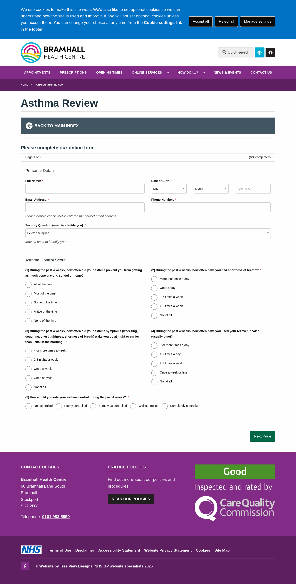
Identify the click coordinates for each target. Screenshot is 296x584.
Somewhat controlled (113, 405)
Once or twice (43, 378)
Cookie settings (159, 22)
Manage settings (257, 21)
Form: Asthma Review (49, 84)
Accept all (201, 21)
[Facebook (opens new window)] (25, 566)
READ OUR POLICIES (131, 499)
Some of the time (45, 302)
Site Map (222, 550)
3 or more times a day (174, 345)
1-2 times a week (171, 306)
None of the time (45, 320)
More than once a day (174, 279)
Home (24, 84)
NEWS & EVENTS (227, 72)
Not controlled (43, 405)
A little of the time (45, 311)
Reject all (226, 21)
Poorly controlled (75, 405)
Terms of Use (59, 550)
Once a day (168, 287)
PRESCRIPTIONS (73, 72)
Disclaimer (84, 550)
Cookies (203, 550)
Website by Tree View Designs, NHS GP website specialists (91, 566)
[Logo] (53, 52)
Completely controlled (184, 405)
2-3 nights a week (46, 359)
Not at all (166, 315)
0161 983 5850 (56, 516)
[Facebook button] (270, 52)
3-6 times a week (171, 297)
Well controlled (149, 405)
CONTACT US (261, 72)
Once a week (43, 368)
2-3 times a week (171, 363)
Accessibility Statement (119, 550)
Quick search (235, 52)
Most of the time (45, 293)
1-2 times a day (170, 354)
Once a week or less (173, 372)
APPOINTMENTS (37, 72)
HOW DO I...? (187, 72)
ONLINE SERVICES (147, 72)
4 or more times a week (50, 350)
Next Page (262, 436)
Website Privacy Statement (168, 550)
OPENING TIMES (109, 72)
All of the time (43, 284)
